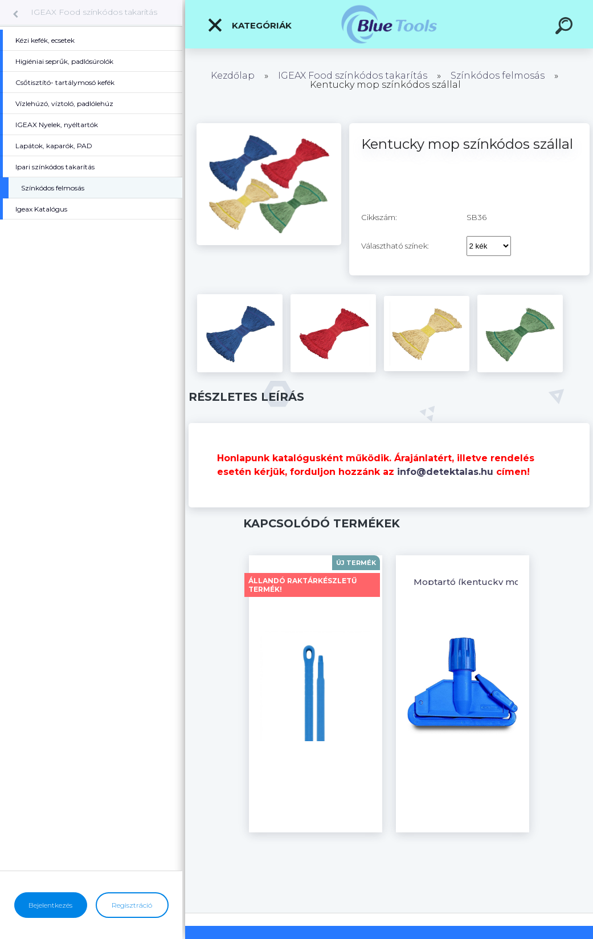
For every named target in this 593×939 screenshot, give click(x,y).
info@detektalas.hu (445, 471)
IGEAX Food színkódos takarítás (94, 12)
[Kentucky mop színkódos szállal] (269, 127)
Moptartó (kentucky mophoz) (480, 582)
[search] (565, 27)
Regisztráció (132, 905)
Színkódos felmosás (498, 75)
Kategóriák (249, 25)
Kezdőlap (233, 75)
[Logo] (389, 24)
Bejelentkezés (50, 905)
